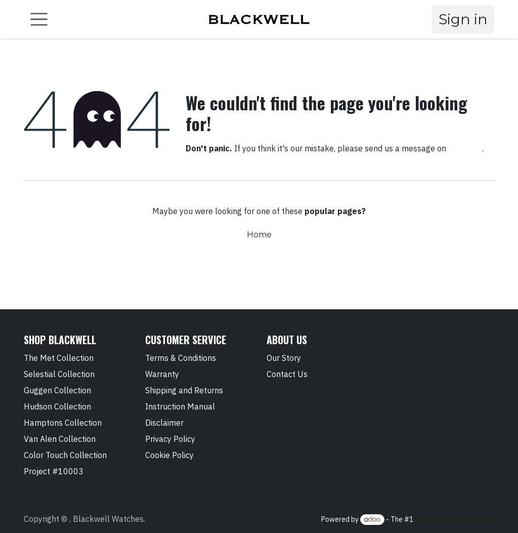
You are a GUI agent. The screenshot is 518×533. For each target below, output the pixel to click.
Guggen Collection (57, 390)
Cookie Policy (169, 455)
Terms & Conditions (180, 358)
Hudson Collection (57, 406)
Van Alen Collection (60, 439)
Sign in (463, 19)
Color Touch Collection (65, 455)
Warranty (162, 374)
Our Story (284, 358)
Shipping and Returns (184, 390)
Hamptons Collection (63, 423)
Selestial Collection (59, 374)
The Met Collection (59, 358)
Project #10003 (53, 471)
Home (259, 234)
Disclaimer (164, 423)
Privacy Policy (170, 439)
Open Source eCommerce (454, 519)
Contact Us (287, 374)
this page (465, 148)
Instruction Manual (180, 406)
